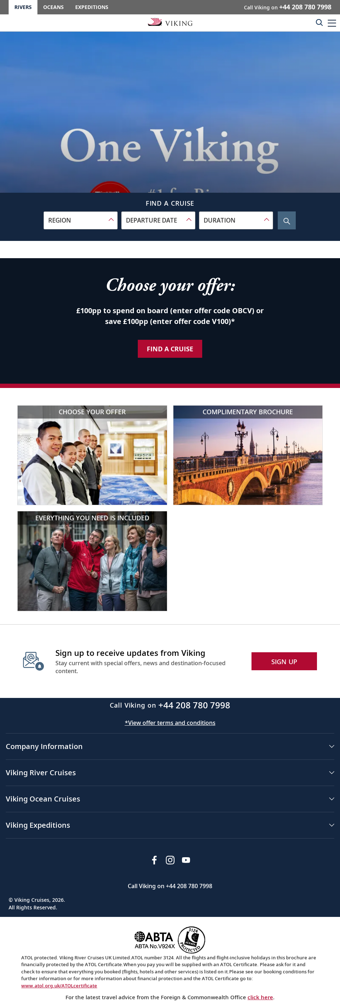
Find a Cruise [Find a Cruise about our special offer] (170, 348)
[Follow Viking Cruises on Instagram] (170, 860)
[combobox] (81, 220)
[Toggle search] (319, 22)
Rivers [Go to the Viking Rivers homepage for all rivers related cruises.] (23, 7)
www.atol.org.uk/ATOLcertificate (59, 985)
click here (260, 997)
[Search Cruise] (287, 220)
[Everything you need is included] (92, 561)
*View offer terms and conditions (170, 723)
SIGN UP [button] (284, 661)
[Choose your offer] (92, 455)
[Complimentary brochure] (248, 455)
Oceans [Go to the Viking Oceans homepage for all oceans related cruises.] (53, 7)
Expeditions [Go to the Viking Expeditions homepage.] (91, 7)
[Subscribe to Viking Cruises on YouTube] (186, 860)
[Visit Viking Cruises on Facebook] (154, 860)
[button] (331, 22)
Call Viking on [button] (287, 7)
